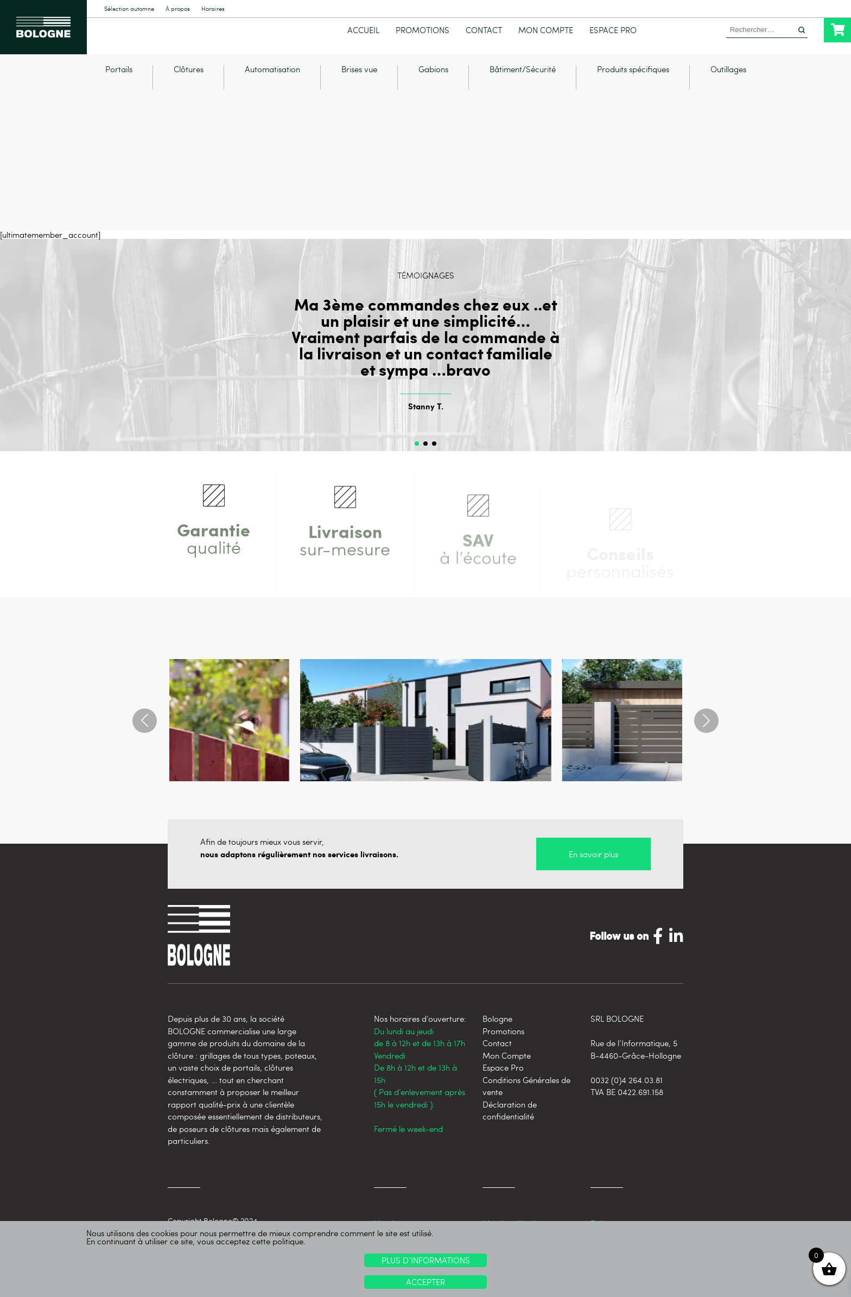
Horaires (213, 9)
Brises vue (359, 75)
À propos (178, 9)
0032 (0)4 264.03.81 (626, 1085)
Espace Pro (613, 30)
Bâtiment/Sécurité (523, 75)
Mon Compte (545, 30)
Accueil (363, 30)
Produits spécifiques (633, 75)
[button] (417, 449)
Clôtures (189, 75)
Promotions (422, 30)
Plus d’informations (426, 1260)
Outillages (728, 75)
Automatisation (272, 75)
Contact (484, 30)
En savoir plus (593, 859)
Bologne (497, 1023)
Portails (118, 75)
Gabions (433, 75)
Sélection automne (129, 9)
